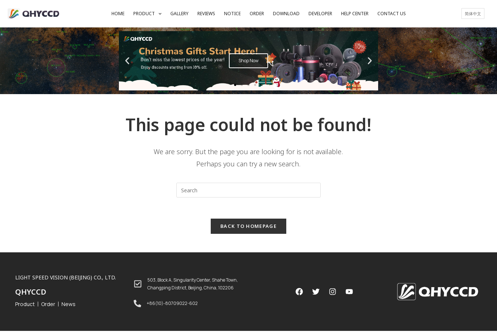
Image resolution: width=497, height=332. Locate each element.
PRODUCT (147, 14)
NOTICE (232, 13)
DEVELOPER (320, 13)
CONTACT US (391, 13)
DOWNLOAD (286, 13)
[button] (235, 85)
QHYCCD (30, 293)
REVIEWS (206, 13)
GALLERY (179, 13)
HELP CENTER (354, 13)
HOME (117, 13)
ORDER (257, 13)
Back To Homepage (248, 227)
